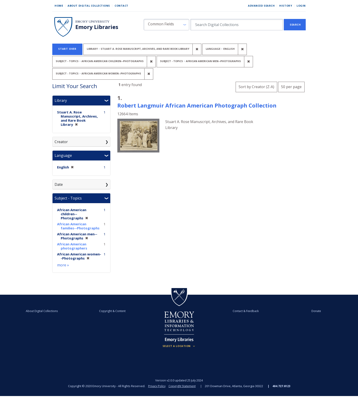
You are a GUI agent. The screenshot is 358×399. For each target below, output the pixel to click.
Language (63, 155)
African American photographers (72, 246)
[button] (166, 24)
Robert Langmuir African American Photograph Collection (196, 105)
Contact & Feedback (239, 311)
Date (59, 184)
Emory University (92, 21)
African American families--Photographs (78, 226)
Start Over (67, 48)
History (285, 5)
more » (63, 265)
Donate (296, 311)
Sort (256, 86)
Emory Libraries (96, 27)
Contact (121, 5)
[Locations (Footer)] (179, 346)
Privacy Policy (156, 386)
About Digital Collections (89, 5)
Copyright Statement (182, 386)
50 (291, 86)
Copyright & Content (119, 311)
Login (301, 5)
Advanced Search (261, 5)
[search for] (236, 24)
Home (59, 5)
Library (61, 100)
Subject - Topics (68, 198)
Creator (61, 141)
